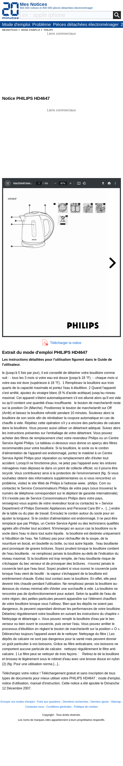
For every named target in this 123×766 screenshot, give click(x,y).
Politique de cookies (86, 706)
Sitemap (116, 701)
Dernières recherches (75, 701)
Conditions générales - (60, 706)
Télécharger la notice (65, 343)
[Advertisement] (62, 142)
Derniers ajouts (100, 701)
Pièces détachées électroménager (86, 24)
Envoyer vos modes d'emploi (18, 701)
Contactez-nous (34, 706)
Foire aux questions (48, 701)
